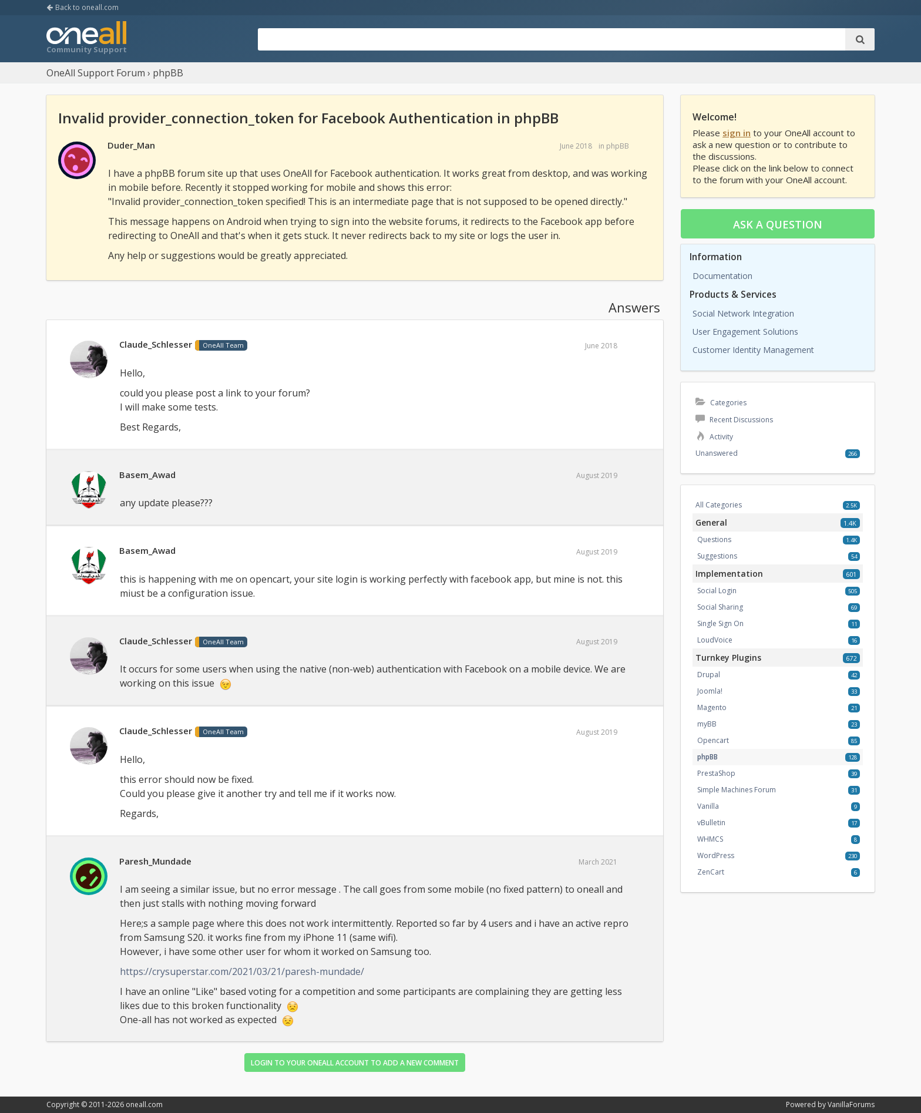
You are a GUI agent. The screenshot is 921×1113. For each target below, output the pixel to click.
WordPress (715, 855)
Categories (721, 403)
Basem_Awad (147, 474)
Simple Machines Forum (736, 790)
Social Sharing (720, 607)
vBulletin (711, 823)
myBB (707, 724)
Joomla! (709, 691)
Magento (712, 707)
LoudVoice (714, 640)
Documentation (722, 275)
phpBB (617, 146)
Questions (714, 539)
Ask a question (777, 224)
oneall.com (144, 1104)
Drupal (708, 675)
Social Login (717, 591)
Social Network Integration (743, 313)
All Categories (718, 505)
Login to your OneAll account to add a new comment (355, 1063)
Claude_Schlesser (155, 344)
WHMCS (710, 839)
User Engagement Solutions (745, 331)
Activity (714, 437)
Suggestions (717, 556)
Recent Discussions (734, 420)
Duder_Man (131, 145)
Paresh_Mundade (155, 861)
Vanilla (708, 806)
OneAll (86, 38)
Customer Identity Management (753, 349)
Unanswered (716, 453)
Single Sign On (720, 623)
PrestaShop (716, 773)
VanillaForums (851, 1104)
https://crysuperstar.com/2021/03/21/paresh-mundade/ (242, 971)
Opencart (713, 740)
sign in (736, 133)
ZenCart (710, 872)
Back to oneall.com (82, 7)
